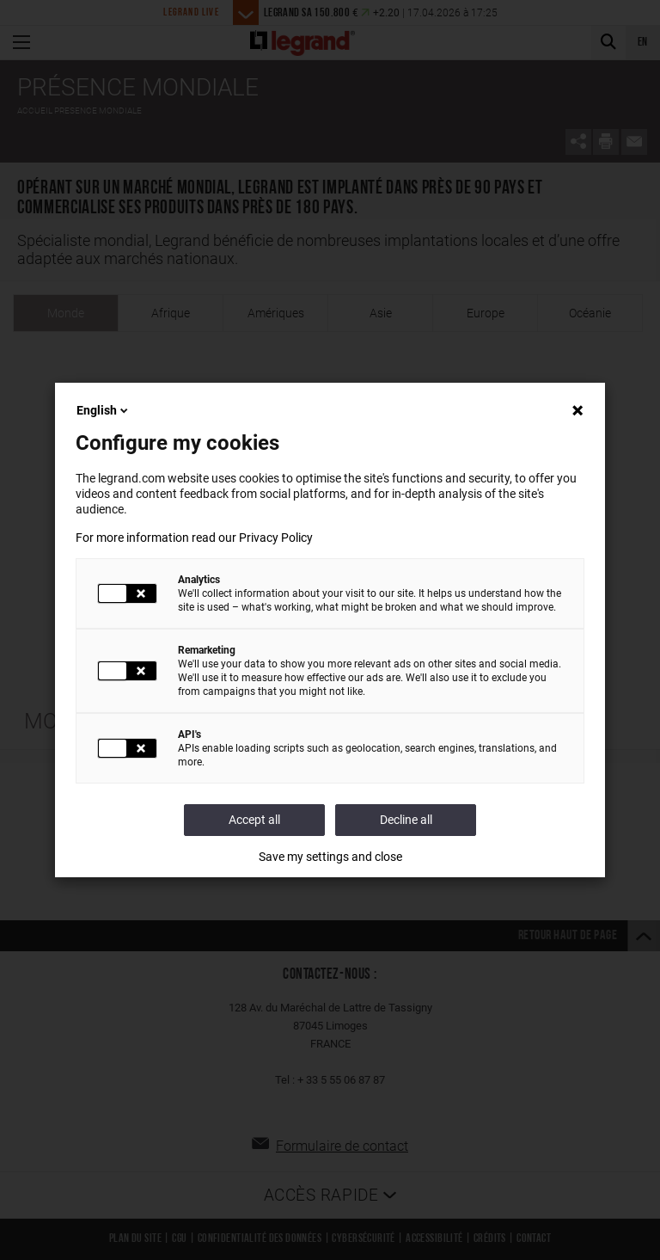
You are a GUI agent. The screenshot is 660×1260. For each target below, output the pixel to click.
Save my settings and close (330, 857)
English (103, 410)
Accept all (254, 820)
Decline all (406, 820)
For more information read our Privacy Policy (194, 537)
